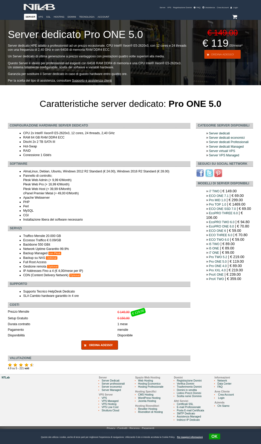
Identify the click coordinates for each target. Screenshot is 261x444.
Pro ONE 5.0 (218, 261)
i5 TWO (214, 244)
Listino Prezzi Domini (189, 393)
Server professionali (113, 383)
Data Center (224, 383)
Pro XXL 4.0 (217, 270)
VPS (169, 7)
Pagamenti (148, 428)
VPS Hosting (109, 404)
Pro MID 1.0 (217, 200)
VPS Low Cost (110, 407)
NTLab (6, 377)
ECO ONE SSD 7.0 (222, 209)
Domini (72, 17)
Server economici (112, 386)
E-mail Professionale (189, 407)
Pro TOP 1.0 (217, 204)
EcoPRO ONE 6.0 (221, 226)
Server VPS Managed (224, 155)
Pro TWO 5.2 (218, 257)
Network (222, 380)
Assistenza (208, 7)
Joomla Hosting (147, 401)
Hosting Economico (149, 383)
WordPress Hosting (149, 398)
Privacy (111, 428)
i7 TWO (214, 191)
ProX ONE (216, 274)
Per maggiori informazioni (190, 437)
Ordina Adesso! (222, 54)
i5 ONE (214, 248)
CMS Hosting (145, 394)
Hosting (59, 17)
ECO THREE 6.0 (220, 235)
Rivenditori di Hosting (150, 412)
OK (215, 436)
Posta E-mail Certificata (190, 410)
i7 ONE (214, 253)
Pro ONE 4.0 (218, 266)
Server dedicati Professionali (229, 142)
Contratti (122, 428)
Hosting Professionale (151, 386)
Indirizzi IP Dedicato (188, 419)
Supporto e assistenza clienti (92, 80)
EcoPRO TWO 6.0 (221, 222)
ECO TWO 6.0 (219, 240)
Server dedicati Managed (226, 146)
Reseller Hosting (147, 409)
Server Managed (111, 390)
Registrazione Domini (182, 7)
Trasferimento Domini (189, 386)
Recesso (134, 428)
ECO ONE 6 (217, 231)
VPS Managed (110, 401)
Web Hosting (145, 380)
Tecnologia (86, 17)
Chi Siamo (223, 405)
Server (162, 7)
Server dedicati (219, 133)
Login (234, 7)
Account (103, 17)
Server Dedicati (111, 380)
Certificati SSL (185, 404)
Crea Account (223, 7)
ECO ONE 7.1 (219, 196)
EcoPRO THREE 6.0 (223, 213)
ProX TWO (216, 279)
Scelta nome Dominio (189, 396)
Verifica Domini (185, 383)
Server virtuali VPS (222, 151)
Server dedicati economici (227, 137)
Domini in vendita (187, 390)
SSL (48, 17)
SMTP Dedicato (186, 413)
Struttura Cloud (110, 410)
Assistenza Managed (189, 416)
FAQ (197, 7)
